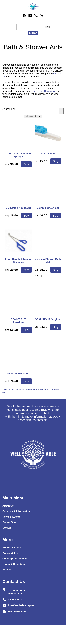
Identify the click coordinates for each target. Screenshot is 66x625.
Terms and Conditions (43, 91)
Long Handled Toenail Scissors (18, 261)
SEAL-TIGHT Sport (18, 373)
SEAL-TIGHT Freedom (18, 321)
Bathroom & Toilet (34, 389)
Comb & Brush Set (48, 208)
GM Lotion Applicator (18, 208)
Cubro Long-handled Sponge (18, 155)
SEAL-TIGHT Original (47, 319)
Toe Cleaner (48, 153)
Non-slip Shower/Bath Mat (48, 261)
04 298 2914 (15, 599)
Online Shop (18, 389)
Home (7, 389)
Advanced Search (33, 116)
